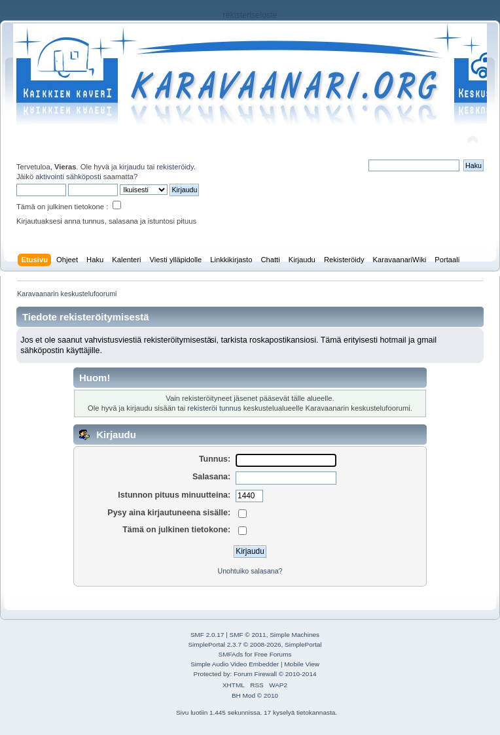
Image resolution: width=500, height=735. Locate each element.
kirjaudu (132, 167)
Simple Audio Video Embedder (234, 664)
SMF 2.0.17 (207, 634)
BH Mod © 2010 (255, 695)
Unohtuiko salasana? (250, 571)
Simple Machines (294, 634)
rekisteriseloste (250, 15)
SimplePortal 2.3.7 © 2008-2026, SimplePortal (254, 644)
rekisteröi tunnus (214, 408)
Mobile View (301, 664)
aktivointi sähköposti (68, 176)
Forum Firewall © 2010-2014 (275, 673)
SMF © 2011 (248, 634)
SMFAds (231, 654)
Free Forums (272, 654)
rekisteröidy (175, 167)
